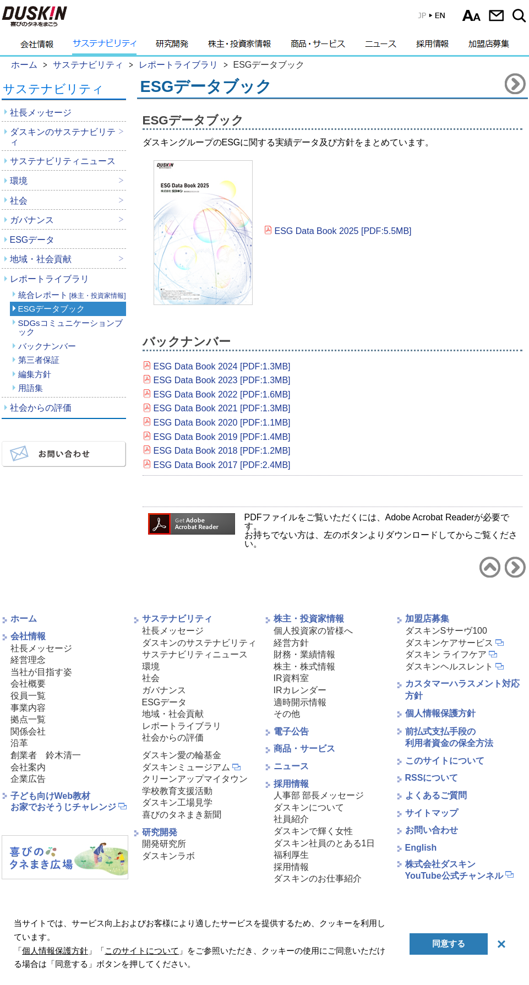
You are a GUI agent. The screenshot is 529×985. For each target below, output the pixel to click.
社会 (19, 200)
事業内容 (28, 707)
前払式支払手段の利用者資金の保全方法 (449, 737)
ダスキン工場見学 (177, 802)
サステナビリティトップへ (489, 567)
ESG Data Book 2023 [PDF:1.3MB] (222, 380)
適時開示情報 (300, 702)
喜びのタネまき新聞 (181, 814)
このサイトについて (444, 760)
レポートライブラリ (49, 279)
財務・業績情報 (304, 654)
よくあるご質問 (436, 795)
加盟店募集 (489, 47)
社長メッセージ (41, 112)
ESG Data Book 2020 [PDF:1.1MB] (222, 422)
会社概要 (28, 683)
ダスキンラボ (168, 856)
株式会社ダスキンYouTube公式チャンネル (454, 869)
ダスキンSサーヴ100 (446, 630)
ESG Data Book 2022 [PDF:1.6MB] (222, 394)
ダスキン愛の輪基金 (181, 755)
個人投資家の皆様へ (313, 630)
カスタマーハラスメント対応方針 (462, 689)
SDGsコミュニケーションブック (70, 327)
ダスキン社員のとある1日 (324, 843)
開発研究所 (164, 843)
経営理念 (28, 660)
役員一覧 (28, 695)
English (421, 847)
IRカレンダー (300, 690)
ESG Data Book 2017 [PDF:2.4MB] (222, 465)
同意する (448, 943)
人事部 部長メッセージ (319, 795)
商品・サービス (318, 47)
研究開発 (172, 47)
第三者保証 (38, 359)
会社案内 (28, 767)
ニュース (380, 47)
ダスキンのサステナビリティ (63, 136)
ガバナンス (32, 220)
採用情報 (432, 47)
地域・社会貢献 (41, 259)
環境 (19, 181)
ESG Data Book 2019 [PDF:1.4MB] (222, 437)
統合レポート (72, 295)
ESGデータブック (51, 308)
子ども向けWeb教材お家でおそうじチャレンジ (63, 801)
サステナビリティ (104, 47)
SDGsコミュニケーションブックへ (515, 83)
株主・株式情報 (304, 666)
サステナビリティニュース (63, 161)
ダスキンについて (309, 807)
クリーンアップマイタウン (195, 778)
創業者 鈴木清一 (45, 755)
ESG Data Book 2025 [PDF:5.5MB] (343, 231)
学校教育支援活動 (177, 791)
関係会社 (28, 731)
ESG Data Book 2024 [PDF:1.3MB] (222, 366)
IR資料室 (291, 678)
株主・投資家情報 (239, 47)
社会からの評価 (41, 407)
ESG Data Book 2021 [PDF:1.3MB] (222, 408)
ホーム (23, 618)
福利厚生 (291, 854)
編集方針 (34, 374)
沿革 (19, 743)
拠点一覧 (28, 719)
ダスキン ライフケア (446, 654)
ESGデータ (32, 239)
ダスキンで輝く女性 (313, 831)
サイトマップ (431, 813)
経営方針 (291, 642)
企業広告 (28, 778)
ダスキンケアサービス (449, 642)
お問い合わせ (496, 15)
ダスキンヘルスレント (449, 666)
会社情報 (37, 47)
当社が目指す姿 (41, 672)
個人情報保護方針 (440, 713)
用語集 (30, 388)
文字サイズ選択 (471, 15)
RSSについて (432, 777)
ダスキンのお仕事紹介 (318, 878)
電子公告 (291, 731)
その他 (287, 714)
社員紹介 (291, 819)
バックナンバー (47, 346)
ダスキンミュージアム (186, 767)
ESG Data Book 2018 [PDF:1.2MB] (222, 450)
